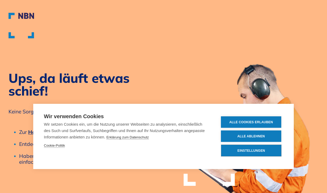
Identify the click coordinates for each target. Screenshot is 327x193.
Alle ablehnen (251, 136)
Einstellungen (251, 151)
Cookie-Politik (54, 145)
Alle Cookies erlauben (251, 122)
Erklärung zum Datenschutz (127, 137)
